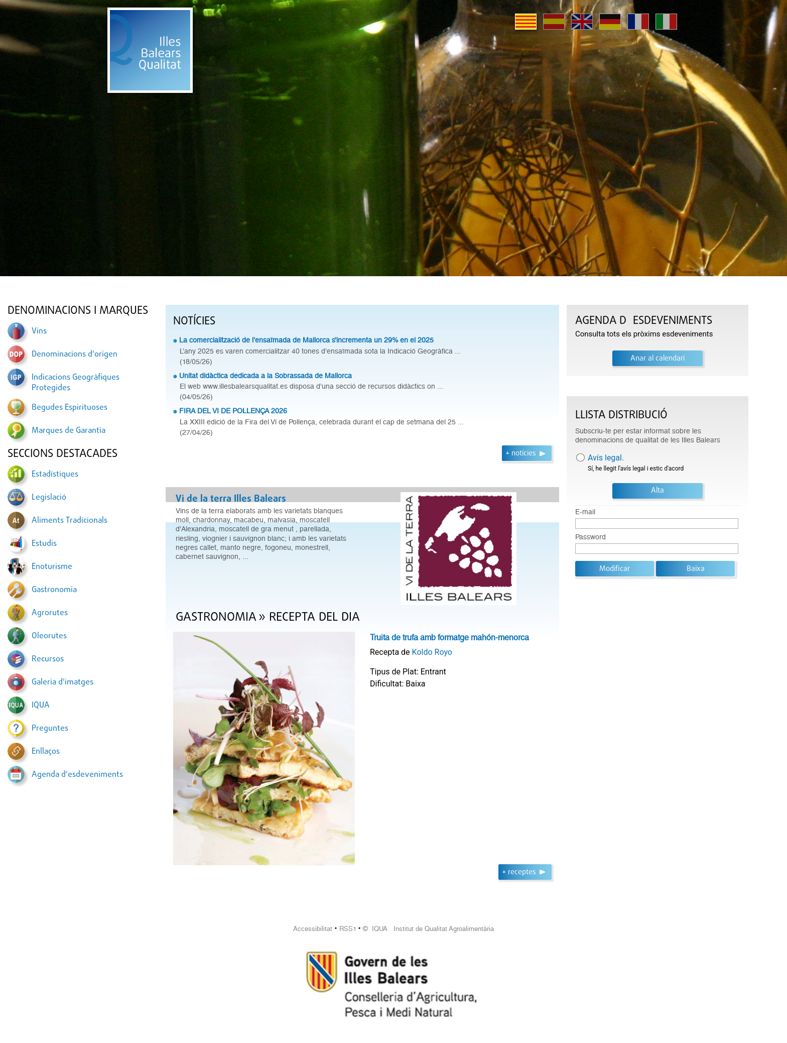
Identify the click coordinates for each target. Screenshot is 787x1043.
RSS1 (347, 929)
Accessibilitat (312, 929)
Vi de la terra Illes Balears (231, 499)
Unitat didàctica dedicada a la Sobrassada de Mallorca (265, 376)
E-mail (585, 512)
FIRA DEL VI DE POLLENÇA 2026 (233, 411)
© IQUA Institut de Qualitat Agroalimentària (428, 929)
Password (590, 537)
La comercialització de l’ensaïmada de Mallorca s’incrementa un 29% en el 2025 (306, 340)
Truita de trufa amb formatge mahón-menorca (449, 637)
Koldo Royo (432, 652)
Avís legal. (606, 457)
